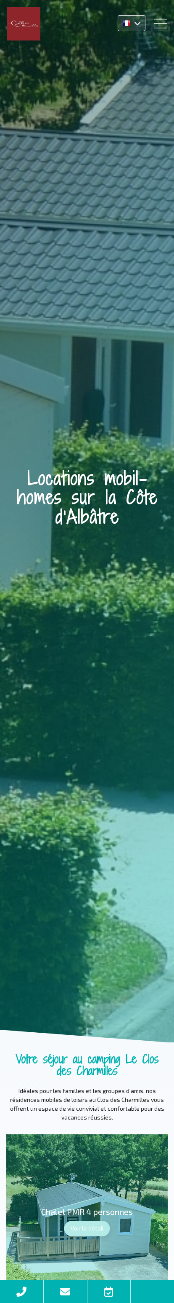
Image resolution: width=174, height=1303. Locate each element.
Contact (65, 1291)
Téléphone (21, 1291)
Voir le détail (87, 1228)
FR (131, 23)
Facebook (152, 1291)
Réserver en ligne (109, 1291)
